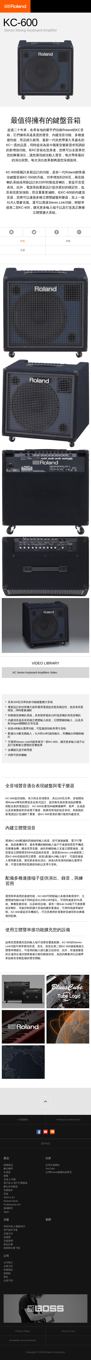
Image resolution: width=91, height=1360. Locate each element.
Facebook (56, 232)
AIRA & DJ (9, 1197)
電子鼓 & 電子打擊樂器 (15, 1183)
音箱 (6, 1193)
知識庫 (7, 1237)
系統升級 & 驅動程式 (14, 1226)
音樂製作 (8, 1190)
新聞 (48, 1219)
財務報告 (8, 1269)
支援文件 (8, 1233)
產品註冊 (8, 1244)
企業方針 (8, 1266)
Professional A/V (12, 1204)
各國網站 (23, 1119)
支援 (22, 250)
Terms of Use (68, 1331)
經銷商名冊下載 (12, 1248)
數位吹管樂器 (11, 1186)
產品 (6, 1158)
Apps (6, 1211)
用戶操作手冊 (11, 1230)
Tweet (34, 232)
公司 (6, 1255)
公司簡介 (8, 1262)
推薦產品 (8, 1165)
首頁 (11, 232)
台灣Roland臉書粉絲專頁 (59, 1172)
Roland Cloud (11, 1201)
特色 (22, 241)
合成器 (7, 1172)
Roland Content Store (69, 1119)
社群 (48, 1158)
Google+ (79, 232)
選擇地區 (45, 1143)
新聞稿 (7, 1273)
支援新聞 (8, 1240)
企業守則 (8, 1280)
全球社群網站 (53, 1165)
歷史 (6, 1277)
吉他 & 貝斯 (10, 1179)
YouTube (50, 1168)
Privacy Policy (22, 1331)
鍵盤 (6, 1175)
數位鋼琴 (8, 1168)
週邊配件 (8, 1208)
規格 (68, 241)
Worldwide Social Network (22, 1340)
